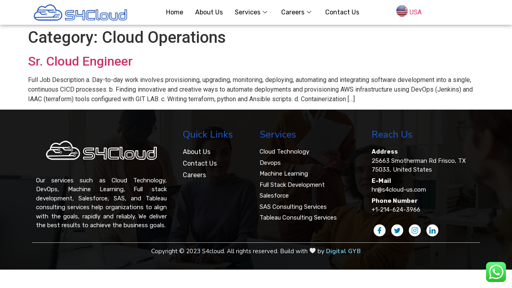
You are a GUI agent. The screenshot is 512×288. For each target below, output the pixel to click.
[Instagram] (415, 230)
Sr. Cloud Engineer (80, 61)
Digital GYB (343, 251)
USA (416, 12)
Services (252, 12)
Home (174, 12)
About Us (209, 12)
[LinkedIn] (432, 230)
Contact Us (342, 12)
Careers (297, 12)
